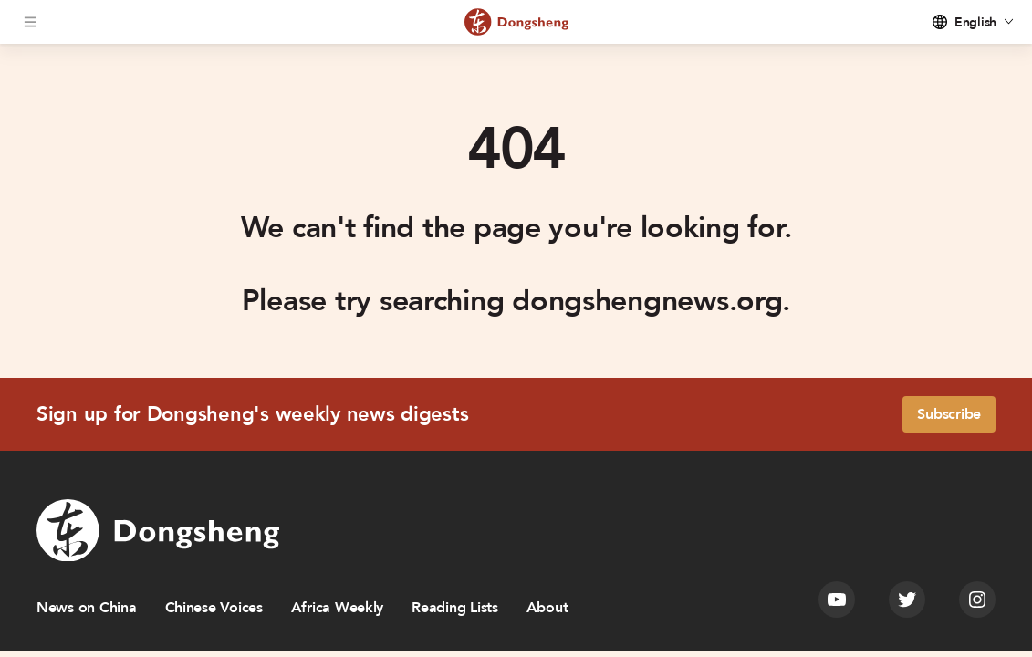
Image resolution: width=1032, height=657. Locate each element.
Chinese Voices (214, 608)
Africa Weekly (337, 608)
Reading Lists (455, 608)
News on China (86, 608)
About (547, 608)
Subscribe (949, 414)
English (975, 22)
